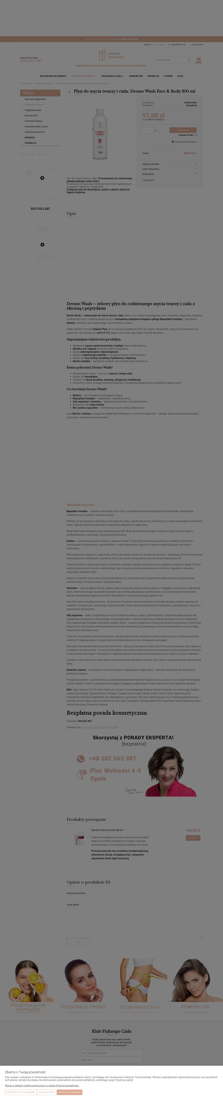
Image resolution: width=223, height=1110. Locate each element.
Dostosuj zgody (47, 1092)
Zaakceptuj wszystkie (70, 1092)
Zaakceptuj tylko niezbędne (21, 1092)
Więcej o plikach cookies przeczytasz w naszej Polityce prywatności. (42, 1085)
